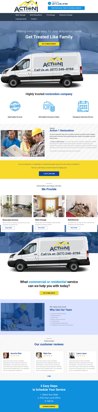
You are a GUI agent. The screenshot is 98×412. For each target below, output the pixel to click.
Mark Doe (47, 355)
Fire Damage (50, 16)
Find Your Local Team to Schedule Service (66, 8)
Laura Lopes (81, 355)
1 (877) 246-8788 (49, 175)
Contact (34, 20)
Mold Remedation (36, 16)
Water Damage (20, 16)
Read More (8, 229)
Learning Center (21, 20)
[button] (48, 377)
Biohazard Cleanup (65, 16)
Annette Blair (16, 355)
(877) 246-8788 (60, 4)
